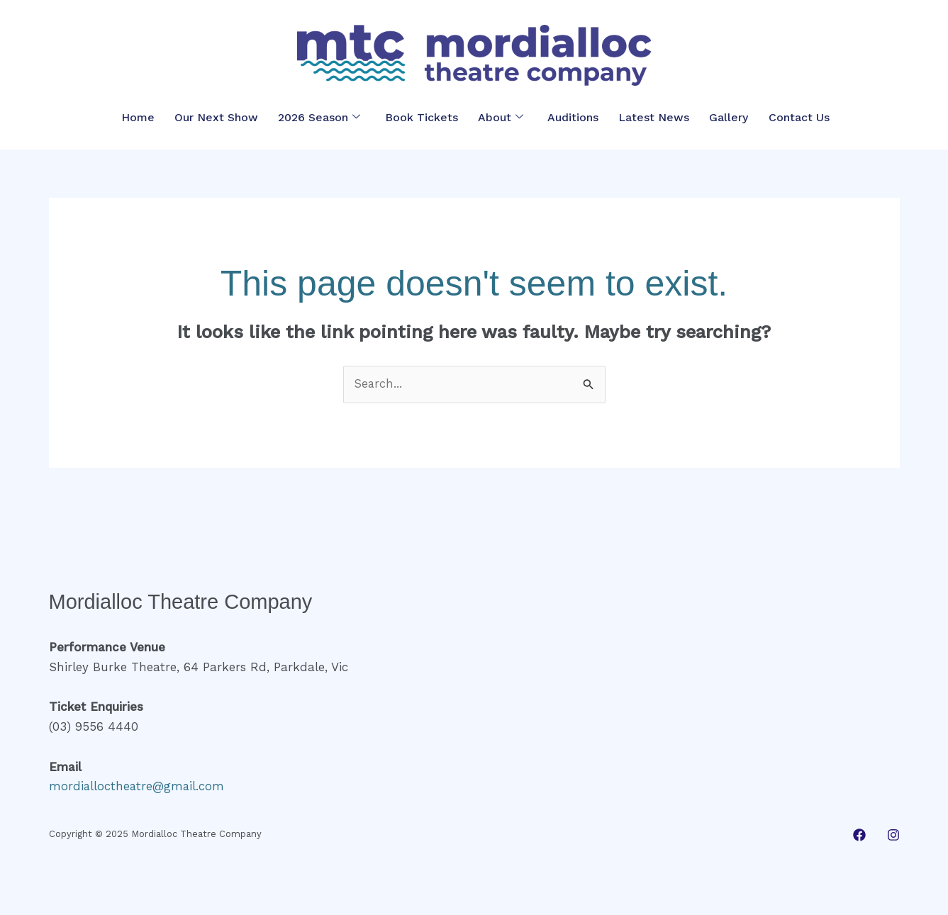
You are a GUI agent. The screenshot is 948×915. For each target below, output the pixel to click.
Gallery (721, 117)
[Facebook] (859, 835)
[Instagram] (893, 835)
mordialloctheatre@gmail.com (137, 786)
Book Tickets (420, 117)
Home (143, 117)
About (497, 117)
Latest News (648, 117)
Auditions (569, 117)
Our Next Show (219, 117)
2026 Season (320, 117)
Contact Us (790, 117)
